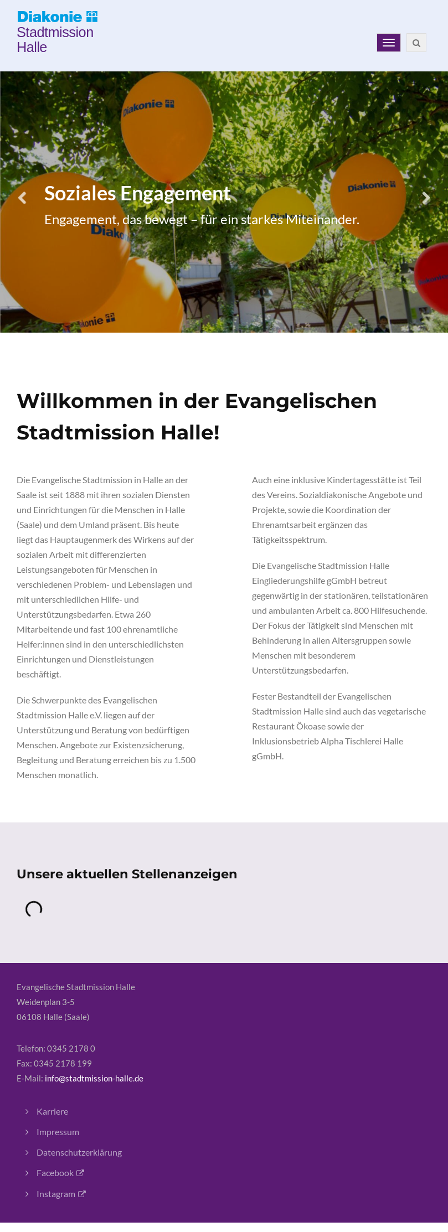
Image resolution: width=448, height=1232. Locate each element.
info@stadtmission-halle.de (94, 1078)
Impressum (58, 1131)
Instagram (56, 1193)
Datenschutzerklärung (79, 1152)
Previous (22, 202)
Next (426, 202)
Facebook (55, 1172)
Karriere (52, 1111)
